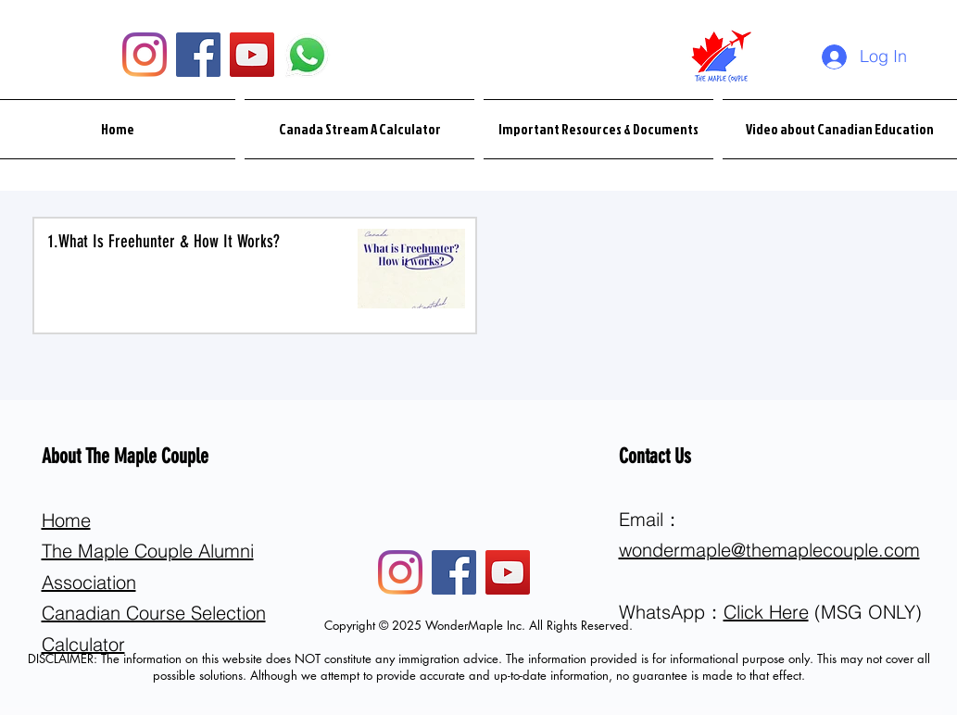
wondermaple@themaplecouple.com (769, 549)
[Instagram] (144, 54)
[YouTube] (252, 54)
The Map (78, 550)
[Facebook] (198, 54)
